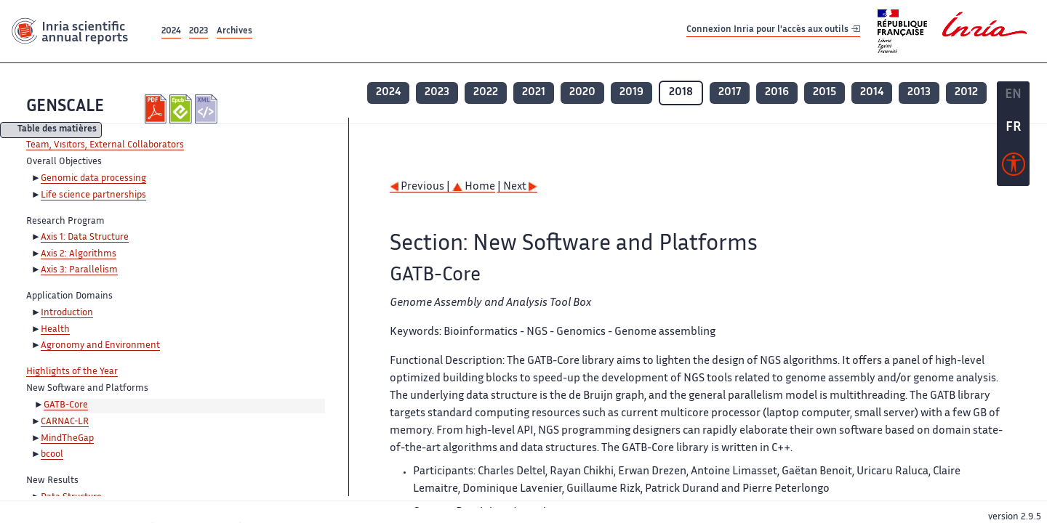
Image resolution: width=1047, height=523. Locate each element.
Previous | (421, 187)
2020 (582, 92)
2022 (485, 92)
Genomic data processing (93, 178)
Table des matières (57, 130)
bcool (52, 454)
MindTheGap (67, 438)
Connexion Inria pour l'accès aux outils (773, 31)
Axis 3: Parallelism (79, 270)
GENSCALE (65, 107)
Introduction (67, 313)
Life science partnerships (93, 195)
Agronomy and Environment (100, 345)
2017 (729, 92)
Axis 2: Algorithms (78, 254)
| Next (517, 187)
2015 (824, 92)
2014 (871, 92)
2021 (533, 92)
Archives (234, 32)
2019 (631, 92)
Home (473, 187)
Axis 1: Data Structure (85, 237)
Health (55, 329)
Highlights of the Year (72, 372)
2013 (919, 92)
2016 (777, 92)
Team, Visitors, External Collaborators (105, 145)
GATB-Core (66, 405)
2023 (198, 32)
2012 (966, 92)
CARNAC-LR (65, 422)
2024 (171, 32)
